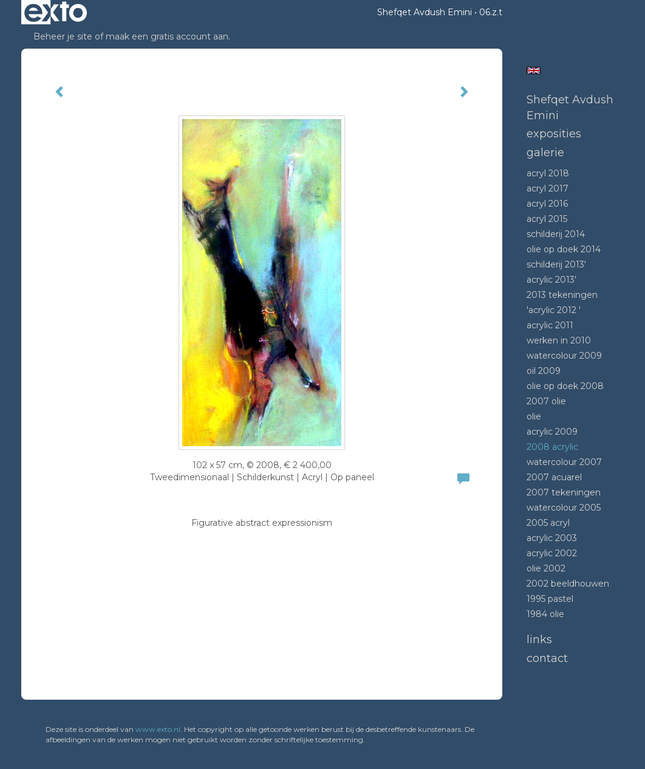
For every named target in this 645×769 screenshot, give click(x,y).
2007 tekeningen (564, 492)
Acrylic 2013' (551, 279)
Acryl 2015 (547, 218)
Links (539, 639)
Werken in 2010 (559, 340)
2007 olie (546, 401)
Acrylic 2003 (552, 538)
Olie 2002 (546, 568)
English (534, 70)
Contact (547, 658)
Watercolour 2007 (564, 462)
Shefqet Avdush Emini (424, 12)
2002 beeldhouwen (568, 583)
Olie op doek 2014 (564, 249)
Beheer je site (62, 36)
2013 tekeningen (562, 294)
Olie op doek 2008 (565, 386)
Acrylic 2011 (550, 325)
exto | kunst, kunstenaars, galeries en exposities (55, 12)
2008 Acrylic (552, 446)
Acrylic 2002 (552, 553)
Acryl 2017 (547, 188)
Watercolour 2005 (564, 507)
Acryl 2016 (547, 203)
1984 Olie (545, 614)
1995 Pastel (550, 598)
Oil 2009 (544, 370)
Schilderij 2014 (556, 234)
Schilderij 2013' (556, 264)
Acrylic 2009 (552, 431)
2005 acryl (548, 522)
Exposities (554, 133)
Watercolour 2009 (564, 355)
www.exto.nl (157, 729)
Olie (534, 416)
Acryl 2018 (548, 173)
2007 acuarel (554, 477)
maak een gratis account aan (167, 36)
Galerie (545, 152)
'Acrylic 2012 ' (554, 310)
